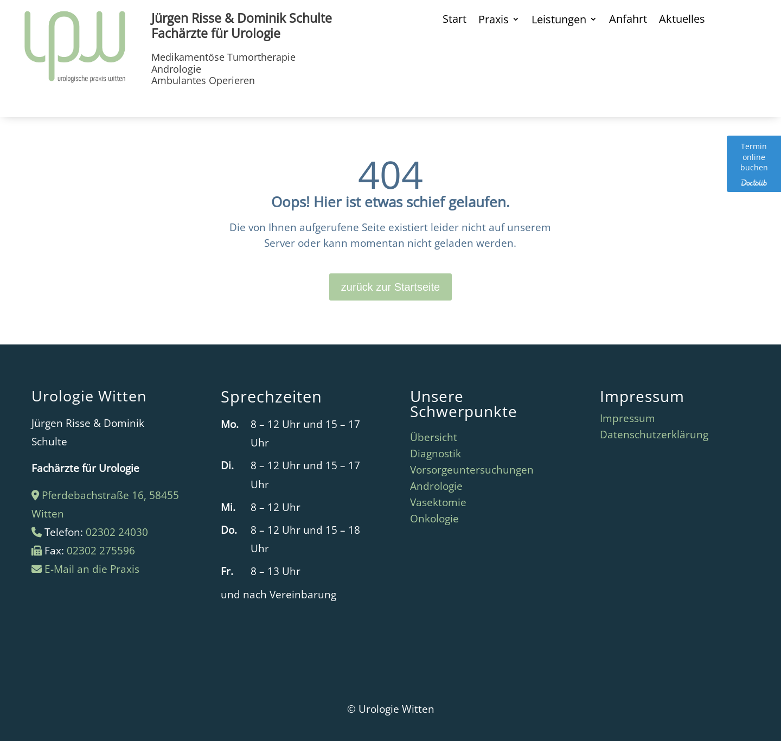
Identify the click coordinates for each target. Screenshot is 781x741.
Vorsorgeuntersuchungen (472, 471)
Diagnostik (435, 455)
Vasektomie (438, 504)
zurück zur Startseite (390, 287)
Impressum (627, 419)
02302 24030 (117, 532)
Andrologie (436, 487)
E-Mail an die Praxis (91, 569)
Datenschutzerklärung (654, 436)
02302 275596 (101, 551)
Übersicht (433, 438)
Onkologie (434, 520)
